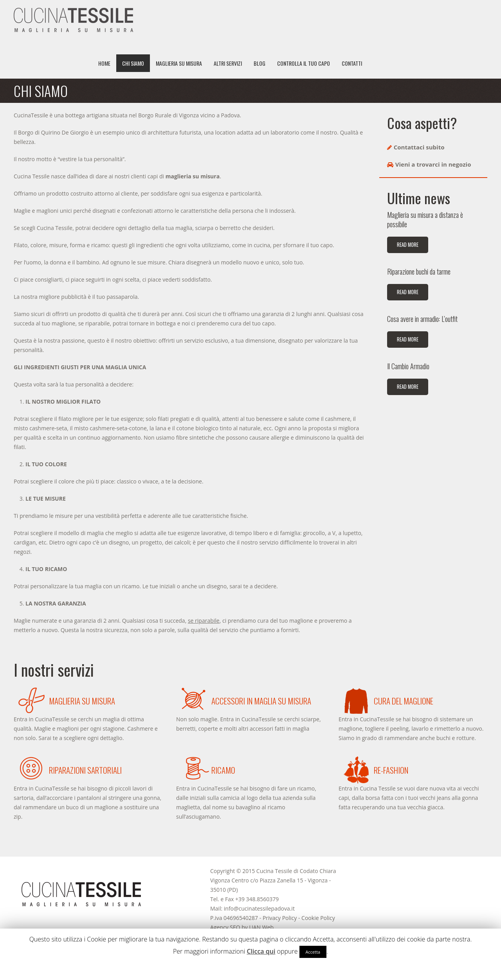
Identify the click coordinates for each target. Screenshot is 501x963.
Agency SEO (225, 927)
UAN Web (261, 927)
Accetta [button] (313, 952)
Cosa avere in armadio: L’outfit (422, 319)
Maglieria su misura (179, 63)
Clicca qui (261, 951)
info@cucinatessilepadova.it (259, 908)
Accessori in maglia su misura (261, 701)
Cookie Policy (318, 918)
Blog (259, 63)
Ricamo (223, 770)
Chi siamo (133, 63)
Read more (407, 244)
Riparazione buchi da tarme (419, 271)
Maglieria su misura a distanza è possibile (425, 219)
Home (104, 63)
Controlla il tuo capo (303, 63)
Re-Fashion (391, 770)
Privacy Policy (280, 918)
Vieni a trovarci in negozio (433, 164)
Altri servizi (228, 63)
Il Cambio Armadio (408, 366)
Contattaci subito (419, 147)
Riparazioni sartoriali (85, 770)
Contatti (352, 63)
